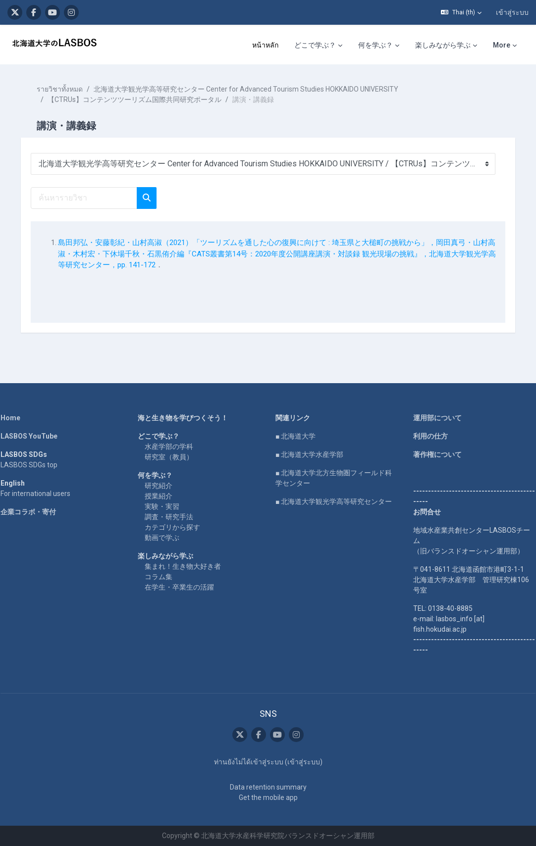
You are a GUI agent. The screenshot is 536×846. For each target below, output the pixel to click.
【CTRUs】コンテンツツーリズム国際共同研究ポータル (141, 99)
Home (17, 418)
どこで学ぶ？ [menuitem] (315, 45)
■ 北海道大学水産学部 (309, 454)
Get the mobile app (268, 797)
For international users (42, 494)
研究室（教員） (173, 457)
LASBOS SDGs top (35, 465)
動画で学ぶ (166, 538)
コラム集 (162, 577)
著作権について (434, 454)
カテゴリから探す (176, 527)
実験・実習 (166, 506)
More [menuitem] (501, 45)
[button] (461, 12)
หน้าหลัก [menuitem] (265, 45)
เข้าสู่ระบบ (512, 12)
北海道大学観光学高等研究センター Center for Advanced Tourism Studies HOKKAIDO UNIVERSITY (253, 89)
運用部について (434, 418)
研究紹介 (162, 486)
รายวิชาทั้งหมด (67, 89)
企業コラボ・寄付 (35, 512)
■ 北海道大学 (295, 436)
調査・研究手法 (173, 517)
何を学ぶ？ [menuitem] (375, 45)
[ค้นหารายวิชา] (91, 198)
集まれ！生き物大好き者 (187, 566)
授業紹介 (162, 496)
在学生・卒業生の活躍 (183, 587)
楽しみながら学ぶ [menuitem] (443, 45)
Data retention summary (268, 787)
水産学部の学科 (173, 446)
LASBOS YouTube (35, 436)
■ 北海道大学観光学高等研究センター (333, 501)
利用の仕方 (427, 436)
